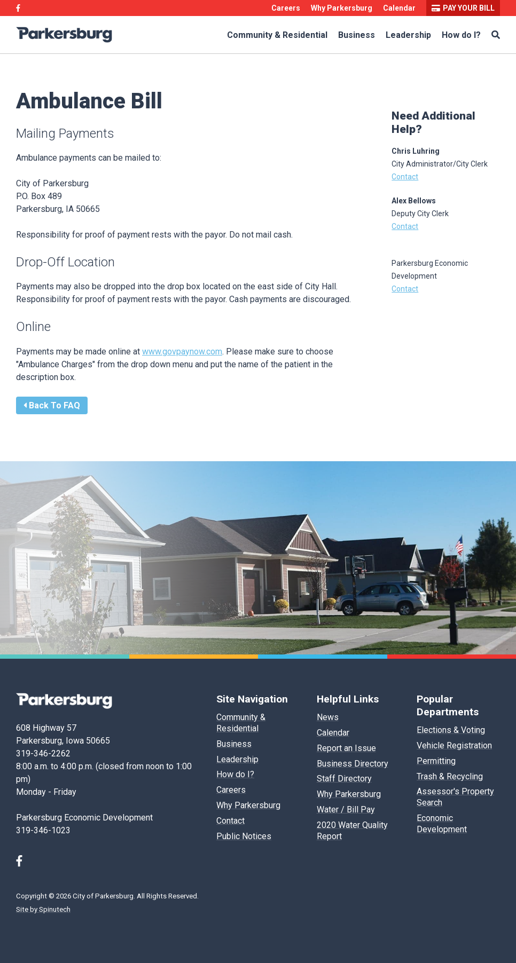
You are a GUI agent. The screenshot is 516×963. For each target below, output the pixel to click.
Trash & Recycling (450, 776)
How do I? (461, 35)
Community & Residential (277, 35)
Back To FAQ (52, 405)
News (328, 717)
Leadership (408, 35)
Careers (285, 8)
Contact (405, 176)
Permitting (436, 761)
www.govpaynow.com (182, 351)
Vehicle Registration (454, 745)
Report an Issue (346, 748)
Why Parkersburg (341, 8)
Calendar (399, 8)
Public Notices (243, 836)
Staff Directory (344, 778)
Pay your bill (463, 8)
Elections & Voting (451, 730)
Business (356, 35)
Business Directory (352, 764)
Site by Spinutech (43, 909)
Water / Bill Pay (346, 809)
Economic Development (442, 823)
